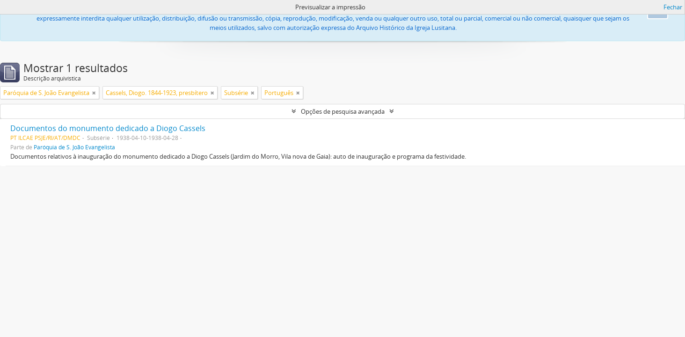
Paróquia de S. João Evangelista (74, 147)
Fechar (672, 7)
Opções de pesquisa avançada (343, 111)
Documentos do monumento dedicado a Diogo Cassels (107, 128)
